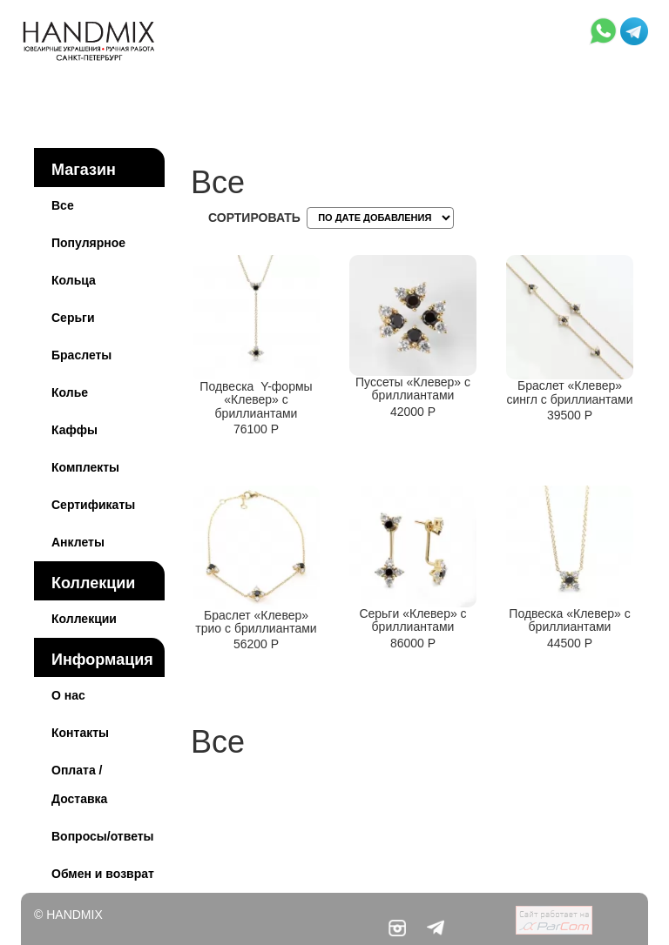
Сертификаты (93, 505)
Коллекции (93, 583)
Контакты (80, 733)
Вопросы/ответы (102, 836)
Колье (69, 392)
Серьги (73, 318)
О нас (68, 695)
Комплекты (85, 467)
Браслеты (81, 355)
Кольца (73, 280)
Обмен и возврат (102, 874)
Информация (102, 659)
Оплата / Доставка (79, 784)
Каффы (74, 430)
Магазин (83, 169)
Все (62, 205)
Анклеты (78, 542)
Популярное (88, 243)
